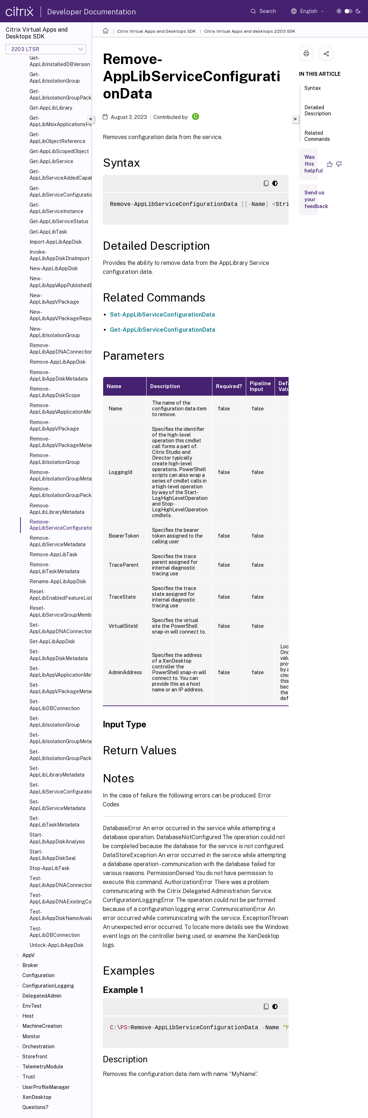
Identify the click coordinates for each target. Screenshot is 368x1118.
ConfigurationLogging (48, 986)
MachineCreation (42, 1026)
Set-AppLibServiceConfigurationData (59, 788)
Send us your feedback (316, 199)
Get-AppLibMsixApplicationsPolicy (59, 121)
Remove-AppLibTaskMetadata (54, 568)
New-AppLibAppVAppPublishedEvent (59, 282)
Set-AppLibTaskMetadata (54, 821)
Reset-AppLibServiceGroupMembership (59, 611)
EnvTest (32, 1006)
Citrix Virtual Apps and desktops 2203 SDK (249, 31)
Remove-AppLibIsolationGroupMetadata (59, 475)
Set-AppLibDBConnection (54, 705)
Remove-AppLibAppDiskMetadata (58, 375)
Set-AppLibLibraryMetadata (56, 771)
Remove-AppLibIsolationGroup (54, 458)
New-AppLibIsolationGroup (54, 332)
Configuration (38, 975)
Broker (30, 965)
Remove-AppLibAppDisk (57, 362)
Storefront (34, 1056)
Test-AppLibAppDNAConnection (59, 881)
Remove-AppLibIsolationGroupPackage (59, 492)
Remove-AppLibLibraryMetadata (56, 509)
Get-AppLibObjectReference (57, 138)
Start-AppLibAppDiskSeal (52, 855)
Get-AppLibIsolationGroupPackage (59, 94)
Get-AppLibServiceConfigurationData (59, 191)
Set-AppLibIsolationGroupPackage (59, 755)
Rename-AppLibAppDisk (57, 581)
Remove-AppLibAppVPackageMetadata (59, 442)
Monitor (31, 1036)
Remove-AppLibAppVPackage (54, 425)
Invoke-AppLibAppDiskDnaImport (59, 255)
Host (28, 1016)
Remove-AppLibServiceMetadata (57, 541)
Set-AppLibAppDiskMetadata (58, 655)
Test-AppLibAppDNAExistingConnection (59, 898)
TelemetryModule (42, 1066)
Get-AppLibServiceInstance (56, 208)
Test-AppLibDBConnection (54, 932)
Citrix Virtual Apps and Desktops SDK (156, 31)
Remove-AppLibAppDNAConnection (59, 348)
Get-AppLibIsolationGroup (54, 78)
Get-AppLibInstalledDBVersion (59, 61)
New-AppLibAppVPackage (54, 299)
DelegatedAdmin (41, 996)
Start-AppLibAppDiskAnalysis (57, 838)
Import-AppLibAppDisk (55, 242)
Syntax (312, 91)
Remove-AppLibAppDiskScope (54, 392)
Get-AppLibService (51, 161)
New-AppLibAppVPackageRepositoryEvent (59, 315)
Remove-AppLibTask (53, 554)
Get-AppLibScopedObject (59, 151)
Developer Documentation (91, 12)
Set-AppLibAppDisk (52, 641)
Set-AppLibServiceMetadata (57, 805)
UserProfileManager (46, 1087)
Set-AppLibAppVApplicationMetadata (59, 672)
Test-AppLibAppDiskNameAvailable (59, 915)
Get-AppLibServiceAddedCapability (59, 175)
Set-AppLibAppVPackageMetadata (59, 688)
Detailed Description (317, 114)
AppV (28, 955)
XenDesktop (36, 1097)
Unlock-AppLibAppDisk (56, 945)
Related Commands (317, 139)
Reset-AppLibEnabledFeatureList (59, 595)
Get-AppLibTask (48, 232)
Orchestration (38, 1046)
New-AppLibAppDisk (53, 268)
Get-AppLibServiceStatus (58, 221)
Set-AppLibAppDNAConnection (59, 628)
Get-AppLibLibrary (50, 108)
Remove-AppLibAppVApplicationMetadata (59, 408)
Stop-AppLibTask (49, 868)
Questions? (35, 1107)
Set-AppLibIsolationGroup (54, 722)
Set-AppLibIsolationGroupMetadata (59, 738)
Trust (28, 1077)
